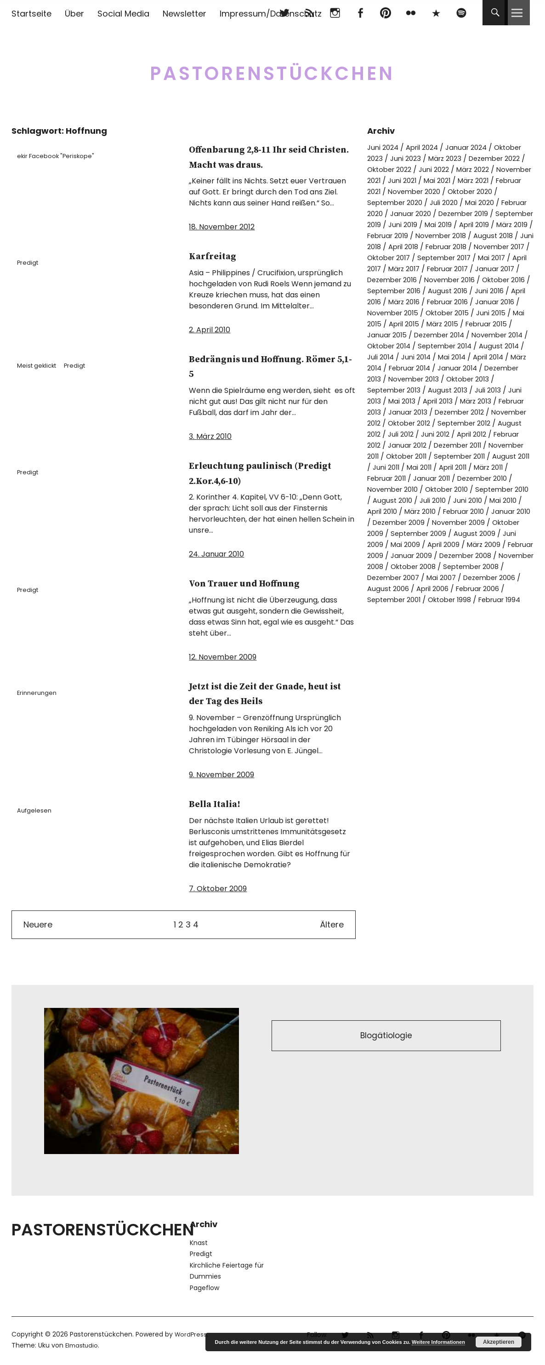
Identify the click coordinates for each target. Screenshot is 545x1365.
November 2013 (458, 401)
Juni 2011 (493, 489)
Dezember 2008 (396, 599)
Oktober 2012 (454, 445)
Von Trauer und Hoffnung (262, 583)
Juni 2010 (469, 533)
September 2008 (423, 610)
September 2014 (420, 368)
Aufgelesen (38, 810)
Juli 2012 (453, 456)
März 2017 (449, 279)
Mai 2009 (449, 577)
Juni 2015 (444, 335)
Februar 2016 (396, 323)
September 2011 (395, 489)
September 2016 (475, 301)
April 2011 (404, 500)
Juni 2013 (388, 423)
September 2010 (475, 522)
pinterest (385, 12)
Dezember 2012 (498, 434)
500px (435, 12)
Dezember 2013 (395, 401)
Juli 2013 (519, 412)
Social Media (123, 13)
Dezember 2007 (490, 610)
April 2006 (385, 632)
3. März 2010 (210, 436)
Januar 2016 (447, 323)
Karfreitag (219, 255)
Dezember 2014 (401, 357)
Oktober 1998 (391, 643)
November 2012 (395, 445)
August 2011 (451, 489)
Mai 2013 (426, 423)
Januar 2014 (466, 390)
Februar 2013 (390, 434)
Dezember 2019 (400, 224)
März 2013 (506, 423)
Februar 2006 (435, 632)
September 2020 (480, 202)
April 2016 (473, 312)
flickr (410, 12)
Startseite (31, 13)
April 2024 (427, 147)
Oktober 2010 (414, 522)
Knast (199, 1242)
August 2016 (388, 312)
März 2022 (385, 180)
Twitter (284, 12)
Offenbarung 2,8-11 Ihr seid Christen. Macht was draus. (267, 157)
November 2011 (415, 478)
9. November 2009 (221, 774)
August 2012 (410, 456)
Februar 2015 (456, 346)
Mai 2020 (408, 213)
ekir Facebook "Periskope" (60, 155)
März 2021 (407, 191)
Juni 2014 (407, 379)
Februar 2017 (497, 279)
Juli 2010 (431, 533)
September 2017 (475, 268)
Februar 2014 (414, 390)
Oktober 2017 (414, 268)
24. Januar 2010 (216, 554)
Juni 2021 (489, 180)
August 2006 (494, 621)
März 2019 (467, 235)
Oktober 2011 (472, 478)
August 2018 (474, 246)
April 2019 (426, 235)
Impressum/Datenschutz (271, 13)
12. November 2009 (222, 657)
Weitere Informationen (438, 1342)
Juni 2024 (384, 147)
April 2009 (490, 577)
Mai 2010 (507, 533)
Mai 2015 (482, 335)
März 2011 (443, 500)
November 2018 (418, 246)
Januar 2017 (388, 290)
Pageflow (204, 1287)
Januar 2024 (474, 147)
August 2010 (388, 533)
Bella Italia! (222, 803)
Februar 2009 (416, 588)
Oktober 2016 (414, 301)
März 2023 (483, 158)
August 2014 (479, 368)
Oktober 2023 (392, 158)
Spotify (461, 12)
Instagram (334, 12)
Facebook (360, 12)
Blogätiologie (386, 1037)
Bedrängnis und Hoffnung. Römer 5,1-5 (265, 366)
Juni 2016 (432, 312)
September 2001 (496, 632)
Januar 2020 (509, 213)
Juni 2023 (440, 158)
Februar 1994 (445, 643)
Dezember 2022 (396, 169)
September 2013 (419, 412)
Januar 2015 (508, 346)
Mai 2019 (387, 235)
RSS (309, 12)
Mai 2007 (383, 621)
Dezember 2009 (419, 555)
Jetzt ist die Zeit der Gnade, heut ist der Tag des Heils (267, 693)
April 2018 (407, 257)
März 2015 (408, 346)
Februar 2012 (413, 467)
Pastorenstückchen (272, 68)
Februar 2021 (455, 191)
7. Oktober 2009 (218, 888)
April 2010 (384, 544)
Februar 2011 (489, 500)
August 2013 (477, 412)
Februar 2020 (455, 213)
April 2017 (407, 279)
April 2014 (485, 379)
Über (74, 13)
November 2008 (462, 599)
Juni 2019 (517, 224)
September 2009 (455, 566)
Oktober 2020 (417, 202)
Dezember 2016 (445, 290)
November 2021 (439, 180)
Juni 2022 (505, 169)
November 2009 (484, 555)
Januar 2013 (441, 434)
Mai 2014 (445, 379)
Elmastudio (83, 1345)
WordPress (191, 1334)
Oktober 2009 (392, 566)
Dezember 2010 (443, 511)
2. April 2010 (209, 329)
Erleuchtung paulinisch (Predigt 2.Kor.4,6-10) (256, 473)
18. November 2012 (222, 227)
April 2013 (465, 423)
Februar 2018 (454, 257)
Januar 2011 (387, 511)
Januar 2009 (470, 588)
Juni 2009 (409, 577)
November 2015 (505, 323)
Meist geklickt (41, 365)
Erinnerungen (41, 692)
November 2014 (465, 357)
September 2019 (465, 224)
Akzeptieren (498, 1342)
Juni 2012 (490, 456)
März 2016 (515, 312)
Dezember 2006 (436, 621)
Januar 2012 (464, 467)
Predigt (31, 262)
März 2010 (426, 544)
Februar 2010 (474, 544)
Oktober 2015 (397, 335)
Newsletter (184, 13)
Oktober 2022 (457, 169)
